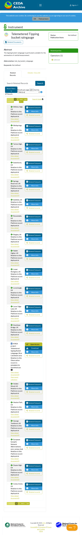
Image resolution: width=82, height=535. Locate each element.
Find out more (43, 19)
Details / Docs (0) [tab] (34, 74)
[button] (13, 42)
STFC (44, 523)
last (25, 99)
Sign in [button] (73, 5)
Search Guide (37, 99)
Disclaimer (42, 527)
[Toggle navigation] (40, 5)
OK (35, 19)
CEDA (41, 531)
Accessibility (34, 527)
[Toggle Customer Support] (72, 527)
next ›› (21, 100)
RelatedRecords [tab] (13, 74)
